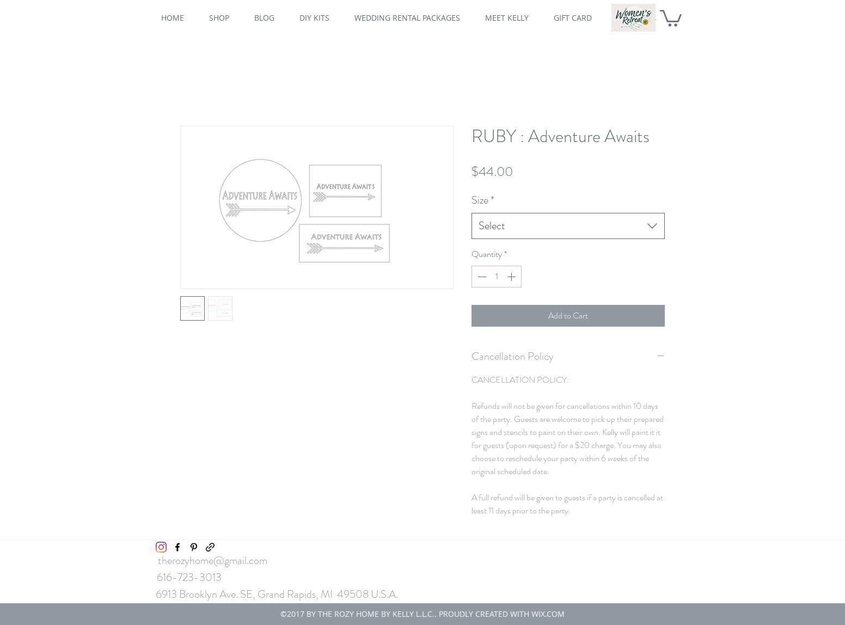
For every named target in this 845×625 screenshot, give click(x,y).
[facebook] (177, 547)
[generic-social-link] (210, 547)
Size (483, 200)
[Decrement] (480, 276)
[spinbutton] (496, 276)
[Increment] (512, 276)
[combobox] (568, 226)
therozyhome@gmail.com (212, 560)
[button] (671, 17)
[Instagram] (161, 547)
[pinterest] (193, 547)
